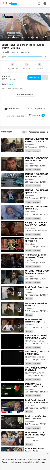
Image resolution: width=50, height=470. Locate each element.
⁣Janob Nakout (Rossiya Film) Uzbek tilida (35, 417)
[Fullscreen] (46, 37)
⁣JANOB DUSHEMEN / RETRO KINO (35, 239)
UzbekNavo (30, 292)
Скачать (39, 66)
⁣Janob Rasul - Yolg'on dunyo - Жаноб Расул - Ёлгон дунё (36, 434)
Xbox (6, 76)
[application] (25, 27)
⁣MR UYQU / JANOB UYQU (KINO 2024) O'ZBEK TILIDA (37, 273)
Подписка (34, 77)
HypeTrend (30, 260)
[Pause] (3, 37)
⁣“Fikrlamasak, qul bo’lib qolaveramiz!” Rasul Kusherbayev (35, 257)
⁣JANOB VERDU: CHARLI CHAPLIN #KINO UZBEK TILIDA (36, 337)
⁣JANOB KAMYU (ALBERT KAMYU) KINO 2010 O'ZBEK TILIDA (36, 141)
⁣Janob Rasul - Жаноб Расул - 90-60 (34, 449)
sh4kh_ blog (30, 405)
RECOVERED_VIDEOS (34, 341)
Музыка (9, 84)
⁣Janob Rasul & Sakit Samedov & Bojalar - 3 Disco (35, 321)
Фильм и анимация (33, 151)
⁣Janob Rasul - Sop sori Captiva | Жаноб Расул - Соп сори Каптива (36, 402)
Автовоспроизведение (38, 132)
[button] (45, 3)
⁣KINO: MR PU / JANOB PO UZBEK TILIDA (37, 352)
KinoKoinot (30, 144)
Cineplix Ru (29, 438)
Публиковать (37, 115)
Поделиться (12, 66)
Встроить (27, 66)
